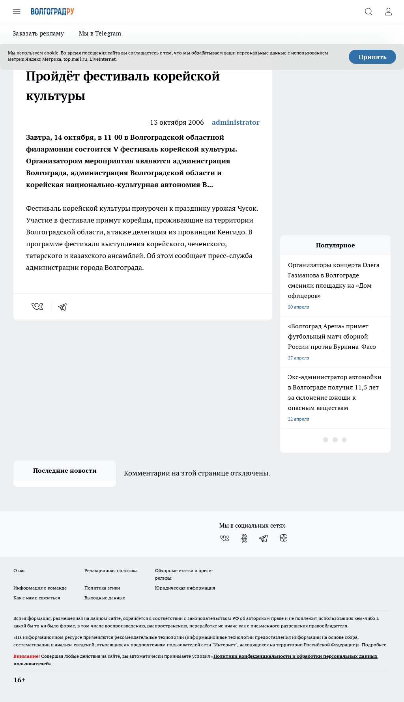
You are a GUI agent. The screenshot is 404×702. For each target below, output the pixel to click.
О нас (19, 570)
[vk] (38, 306)
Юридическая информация (185, 588)
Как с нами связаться (36, 598)
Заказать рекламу (38, 33)
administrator (236, 122)
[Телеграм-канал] (264, 538)
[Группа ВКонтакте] (224, 538)
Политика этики (102, 588)
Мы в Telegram (100, 33)
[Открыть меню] (16, 11)
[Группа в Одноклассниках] (244, 538)
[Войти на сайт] (388, 11)
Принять (373, 57)
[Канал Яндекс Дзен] (284, 538)
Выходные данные (104, 598)
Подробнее (374, 645)
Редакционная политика (111, 570)
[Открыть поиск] (368, 11)
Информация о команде (40, 588)
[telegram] (65, 306)
